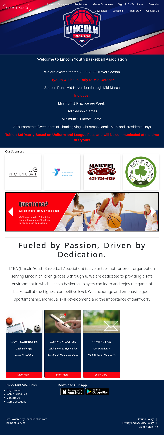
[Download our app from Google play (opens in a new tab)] (97, 391)
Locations (117, 10)
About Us (135, 10)
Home (49, 4)
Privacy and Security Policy (138, 423)
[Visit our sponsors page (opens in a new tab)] (23, 172)
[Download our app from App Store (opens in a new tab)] (72, 391)
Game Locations (16, 401)
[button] (10, 212)
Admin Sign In (148, 426)
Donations (63, 4)
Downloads (101, 10)
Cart (23, 7)
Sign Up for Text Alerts (130, 4)
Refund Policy (145, 419)
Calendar (153, 4)
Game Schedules (103, 4)
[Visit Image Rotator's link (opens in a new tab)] (82, 212)
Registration (81, 4)
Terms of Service (15, 423)
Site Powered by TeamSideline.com (26, 419)
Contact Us (152, 10)
